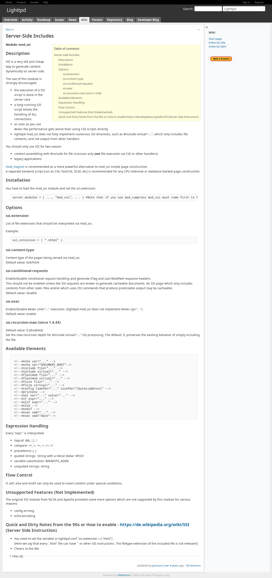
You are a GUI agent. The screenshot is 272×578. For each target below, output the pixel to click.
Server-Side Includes (66, 55)
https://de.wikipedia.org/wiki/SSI (154, 524)
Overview (10, 20)
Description (65, 60)
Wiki (84, 20)
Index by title (217, 42)
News (72, 20)
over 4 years (171, 565)
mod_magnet (15, 167)
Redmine (123, 575)
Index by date (217, 46)
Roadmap (43, 20)
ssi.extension (71, 74)
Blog (130, 20)
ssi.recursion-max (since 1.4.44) (82, 93)
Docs (9, 29)
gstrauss (157, 565)
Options (63, 69)
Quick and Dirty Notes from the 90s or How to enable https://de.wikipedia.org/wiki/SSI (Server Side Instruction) (128, 117)
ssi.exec (67, 88)
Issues (59, 20)
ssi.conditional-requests (78, 83)
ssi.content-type (73, 79)
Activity (27, 20)
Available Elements (70, 98)
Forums (97, 20)
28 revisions (193, 565)
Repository (114, 20)
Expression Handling (71, 102)
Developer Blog (148, 20)
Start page (215, 39)
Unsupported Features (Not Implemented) (85, 112)
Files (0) (15, 556)
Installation (65, 64)
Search (188, 9)
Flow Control (66, 107)
